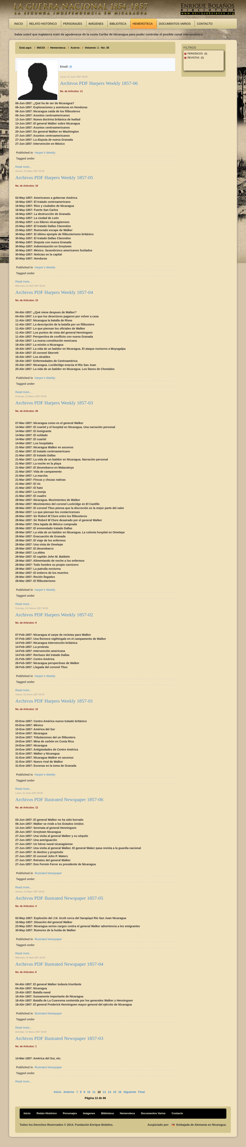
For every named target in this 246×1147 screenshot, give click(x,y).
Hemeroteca (143, 23)
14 (109, 1092)
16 (119, 1092)
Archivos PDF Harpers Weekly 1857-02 (54, 614)
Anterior (68, 1092)
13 (104, 1092)
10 (89, 1092)
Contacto (204, 23)
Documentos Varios (175, 23)
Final (141, 1092)
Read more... (23, 166)
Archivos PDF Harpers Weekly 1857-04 (54, 292)
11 (94, 1092)
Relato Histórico (43, 23)
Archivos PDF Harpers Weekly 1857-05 (54, 177)
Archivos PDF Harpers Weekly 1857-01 (54, 701)
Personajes (72, 23)
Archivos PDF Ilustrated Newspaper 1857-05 (59, 898)
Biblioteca (118, 23)
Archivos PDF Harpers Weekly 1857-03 (54, 402)
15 (114, 1092)
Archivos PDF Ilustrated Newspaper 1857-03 (59, 1038)
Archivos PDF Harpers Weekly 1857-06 (99, 83)
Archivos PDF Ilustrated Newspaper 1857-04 (59, 964)
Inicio (18, 23)
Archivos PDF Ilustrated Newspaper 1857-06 (59, 799)
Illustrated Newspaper (48, 873)
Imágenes (95, 23)
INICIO (41, 47)
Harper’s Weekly (45, 152)
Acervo (75, 47)
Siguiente (130, 1092)
